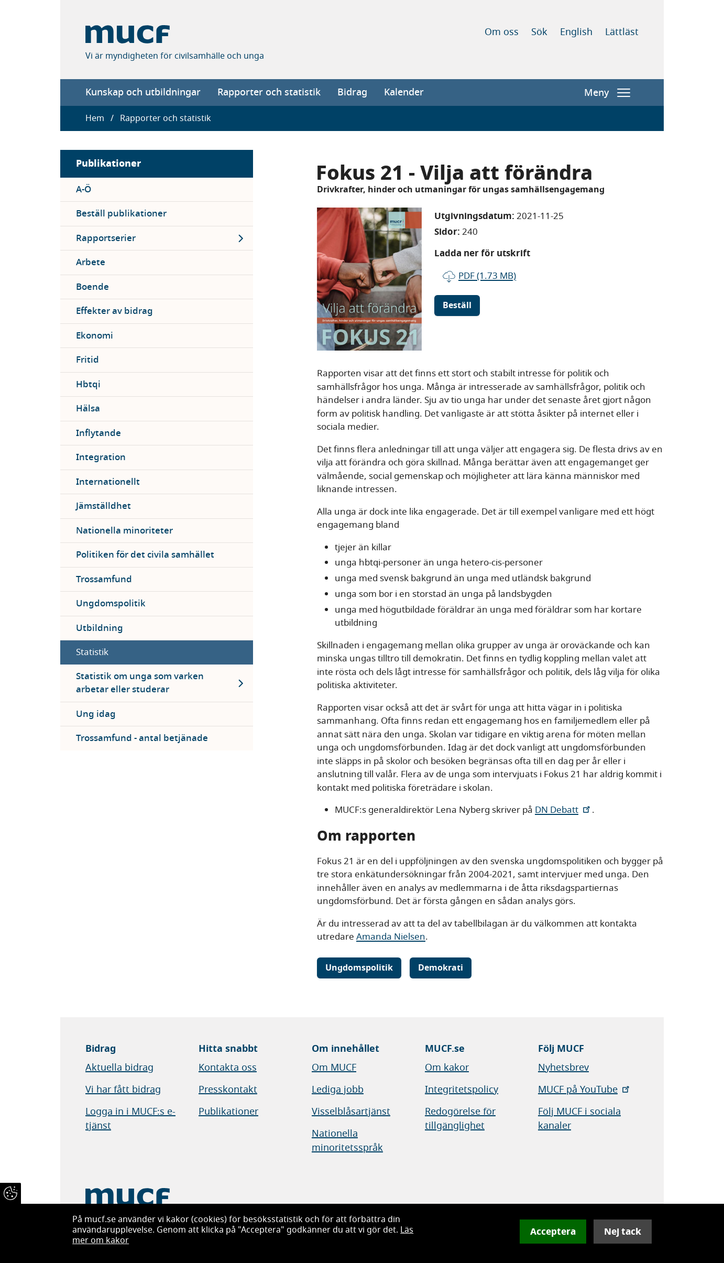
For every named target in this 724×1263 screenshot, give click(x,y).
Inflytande (98, 433)
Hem (94, 118)
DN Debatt (563, 809)
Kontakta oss (228, 1067)
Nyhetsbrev (563, 1067)
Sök (539, 32)
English (576, 32)
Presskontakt (228, 1089)
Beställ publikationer (121, 213)
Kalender (404, 92)
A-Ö (83, 189)
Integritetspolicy (461, 1089)
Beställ (457, 305)
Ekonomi (94, 335)
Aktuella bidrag (119, 1067)
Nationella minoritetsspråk (347, 1141)
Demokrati (440, 968)
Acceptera (553, 1231)
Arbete (90, 262)
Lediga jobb (338, 1089)
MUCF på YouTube (584, 1089)
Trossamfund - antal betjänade (142, 738)
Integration (101, 457)
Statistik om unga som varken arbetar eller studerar (140, 683)
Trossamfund (104, 579)
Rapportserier (106, 238)
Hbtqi (88, 384)
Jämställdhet (103, 506)
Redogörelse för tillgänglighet (460, 1119)
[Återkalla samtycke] (10, 1193)
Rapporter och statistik (269, 92)
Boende (92, 286)
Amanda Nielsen (390, 936)
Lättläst (622, 32)
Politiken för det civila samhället (145, 554)
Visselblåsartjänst (351, 1111)
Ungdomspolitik (111, 603)
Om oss (502, 32)
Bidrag (352, 92)
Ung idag (96, 714)
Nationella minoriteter (124, 530)
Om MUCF (334, 1067)
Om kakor (447, 1067)
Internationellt (108, 481)
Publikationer (108, 163)
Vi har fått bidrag (123, 1089)
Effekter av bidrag (114, 311)
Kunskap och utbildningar (143, 92)
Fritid (87, 359)
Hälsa (88, 408)
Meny (607, 93)
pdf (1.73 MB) (487, 275)
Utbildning (99, 628)
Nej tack (622, 1231)
